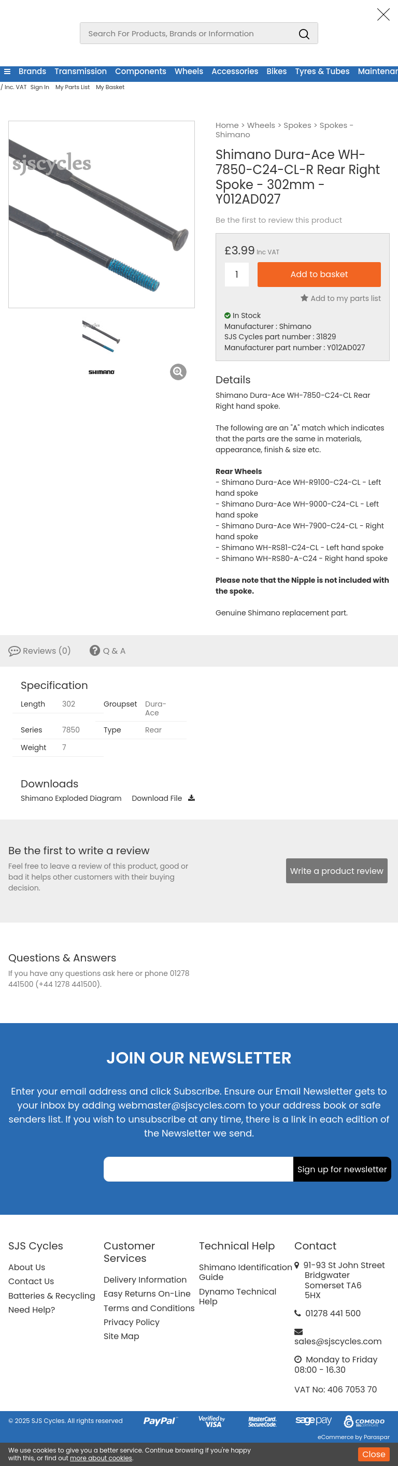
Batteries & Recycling (51, 1296)
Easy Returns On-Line (147, 1294)
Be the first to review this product (279, 220)
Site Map (121, 1336)
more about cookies (101, 1458)
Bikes (277, 71)
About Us (26, 1267)
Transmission (80, 71)
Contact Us (31, 1281)
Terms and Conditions (149, 1308)
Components (140, 71)
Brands (32, 71)
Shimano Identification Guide (245, 1272)
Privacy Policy (132, 1322)
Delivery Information (145, 1280)
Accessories (234, 71)
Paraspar (377, 1437)
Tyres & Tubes (322, 71)
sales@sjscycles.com (338, 1341)
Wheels (189, 71)
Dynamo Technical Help (238, 1296)
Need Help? (31, 1310)
